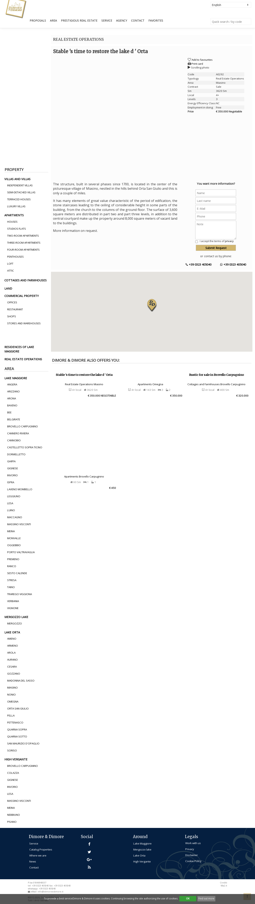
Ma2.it (224, 885)
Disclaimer (191, 855)
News (32, 861)
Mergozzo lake (142, 849)
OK (187, 898)
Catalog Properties (40, 849)
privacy (229, 241)
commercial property (21, 296)
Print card (195, 63)
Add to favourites (202, 60)
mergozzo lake (16, 617)
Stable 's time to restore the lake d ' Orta (84, 375)
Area (53, 20)
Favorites (155, 20)
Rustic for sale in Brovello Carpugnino (216, 375)
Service (106, 20)
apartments (14, 215)
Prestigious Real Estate (79, 20)
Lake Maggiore (142, 843)
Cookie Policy (193, 861)
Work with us (193, 843)
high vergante (15, 759)
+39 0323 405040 (198, 264)
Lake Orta (139, 855)
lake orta (12, 632)
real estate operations (23, 359)
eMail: (34, 891)
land (8, 288)
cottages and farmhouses (25, 280)
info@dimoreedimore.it (50, 891)
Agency (121, 20)
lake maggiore (15, 378)
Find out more (206, 898)
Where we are (37, 855)
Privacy (189, 849)
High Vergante (142, 861)
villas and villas (17, 179)
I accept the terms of (217, 241)
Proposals (38, 20)
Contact (137, 20)
